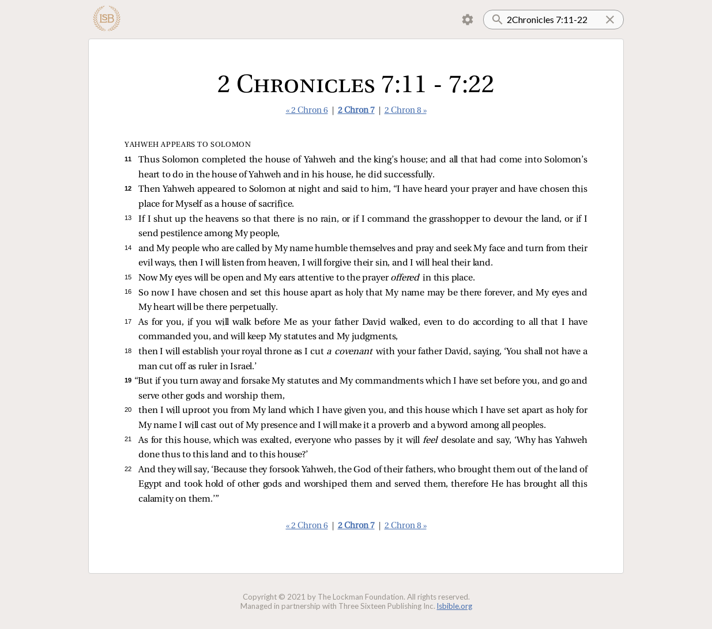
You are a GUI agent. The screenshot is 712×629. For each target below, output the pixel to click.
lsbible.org (454, 606)
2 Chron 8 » (406, 111)
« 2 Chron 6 (307, 111)
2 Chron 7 (356, 111)
